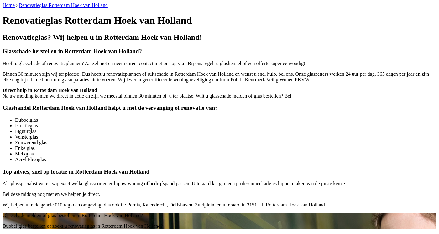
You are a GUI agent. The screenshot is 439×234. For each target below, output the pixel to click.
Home (9, 5)
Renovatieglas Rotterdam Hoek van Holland (63, 5)
